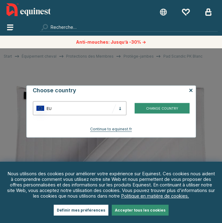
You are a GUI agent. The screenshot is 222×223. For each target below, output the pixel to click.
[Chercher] (129, 27)
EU (49, 108)
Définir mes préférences (81, 210)
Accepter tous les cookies (140, 210)
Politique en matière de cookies (154, 196)
